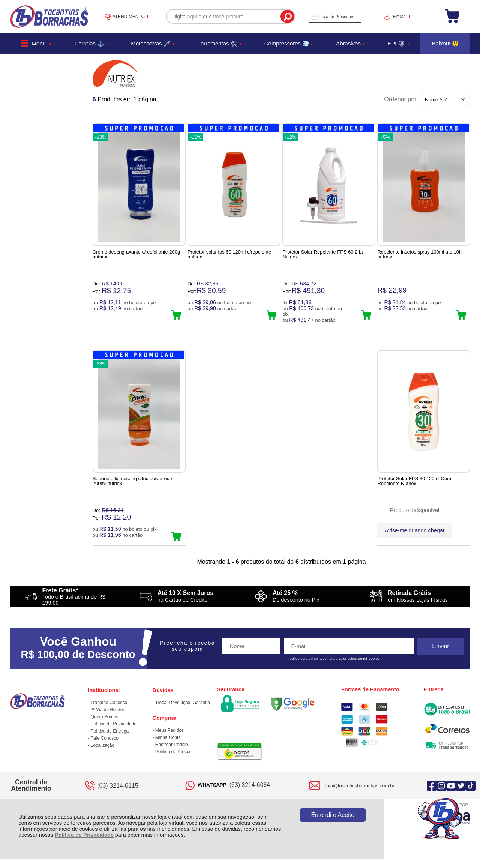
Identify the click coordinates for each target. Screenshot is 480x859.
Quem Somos (104, 717)
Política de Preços (173, 752)
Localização (102, 746)
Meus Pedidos (169, 731)
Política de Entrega (110, 731)
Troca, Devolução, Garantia (182, 703)
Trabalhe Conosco (109, 703)
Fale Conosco (104, 739)
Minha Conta (168, 738)
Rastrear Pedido (171, 745)
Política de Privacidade (84, 835)
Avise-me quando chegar (415, 531)
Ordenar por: (401, 99)
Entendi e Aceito (332, 815)
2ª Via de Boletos (108, 710)
